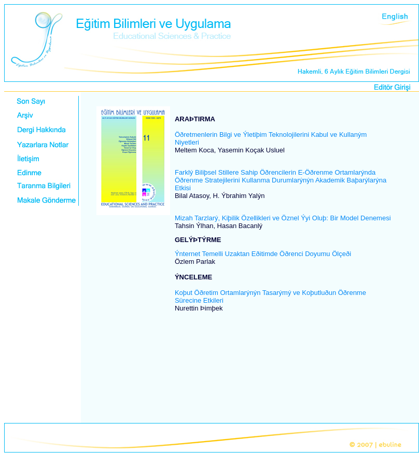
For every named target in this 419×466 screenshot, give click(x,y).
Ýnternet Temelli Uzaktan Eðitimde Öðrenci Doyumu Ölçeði (263, 254)
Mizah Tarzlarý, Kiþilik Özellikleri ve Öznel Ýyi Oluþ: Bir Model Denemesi (283, 218)
